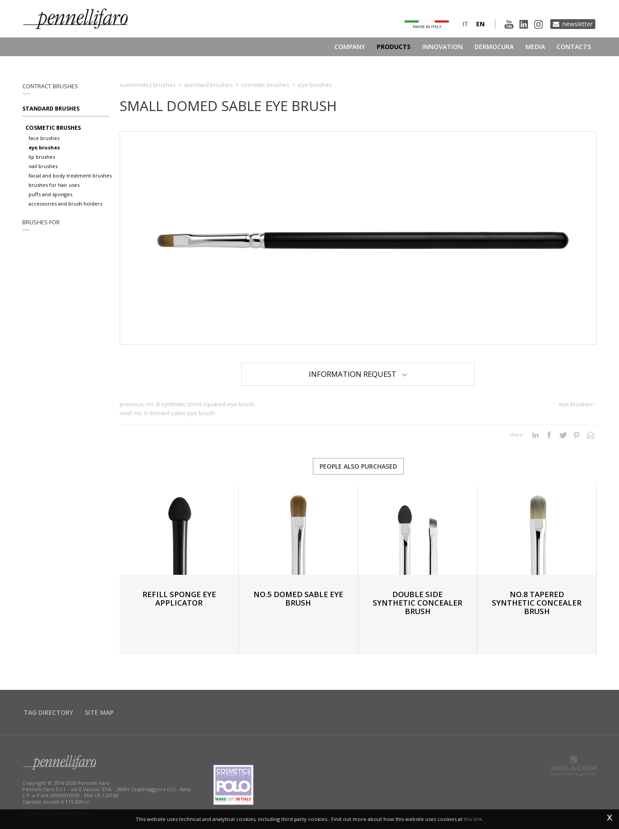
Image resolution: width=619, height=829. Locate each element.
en (480, 24)
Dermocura (494, 46)
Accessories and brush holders (65, 203)
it (465, 24)
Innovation (442, 46)
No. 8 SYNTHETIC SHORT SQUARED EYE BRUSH (200, 404)
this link (473, 819)
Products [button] (394, 46)
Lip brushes (42, 156)
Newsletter (577, 24)
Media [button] (535, 46)
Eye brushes (44, 147)
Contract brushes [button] (50, 86)
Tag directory (48, 712)
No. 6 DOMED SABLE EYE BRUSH (174, 413)
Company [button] (349, 46)
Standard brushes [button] (50, 108)
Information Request (358, 374)
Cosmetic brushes (53, 128)
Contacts (574, 46)
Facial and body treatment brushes (70, 175)
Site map (99, 712)
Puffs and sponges (50, 194)
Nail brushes (43, 166)
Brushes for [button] (41, 222)
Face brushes (44, 138)
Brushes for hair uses (54, 184)
